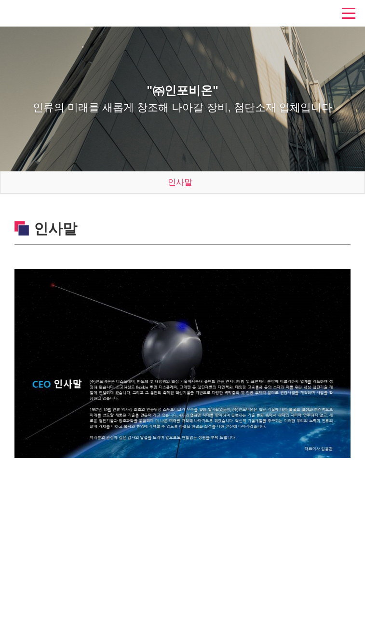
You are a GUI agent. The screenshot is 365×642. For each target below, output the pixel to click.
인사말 (180, 182)
